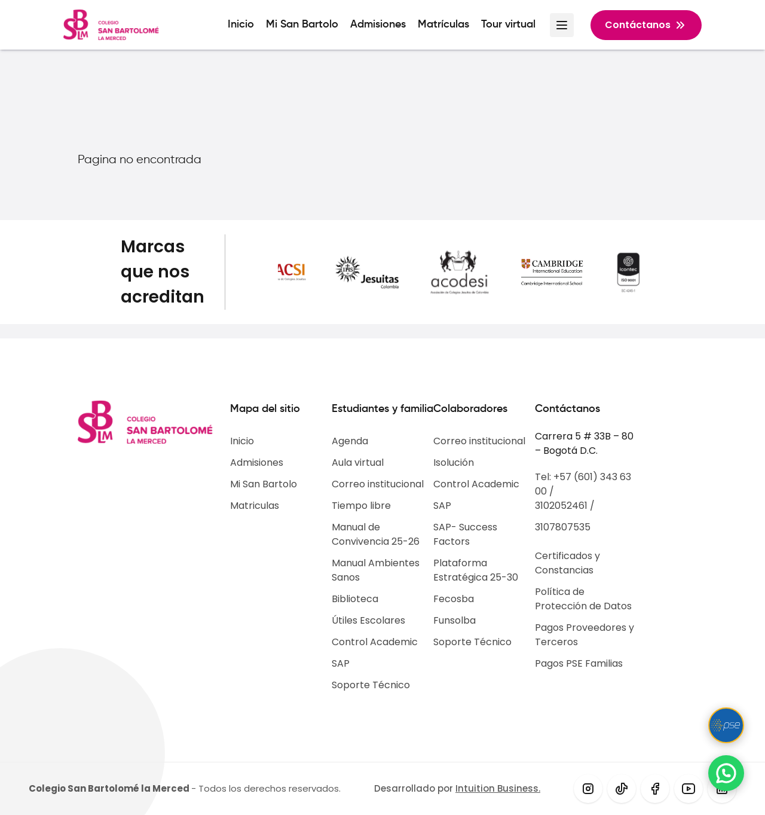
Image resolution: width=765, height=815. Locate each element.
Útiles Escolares (368, 620)
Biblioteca (355, 599)
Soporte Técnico (371, 685)
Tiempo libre (361, 505)
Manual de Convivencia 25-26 (376, 534)
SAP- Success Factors (465, 534)
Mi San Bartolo (302, 24)
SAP (341, 663)
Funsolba (454, 620)
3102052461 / (565, 505)
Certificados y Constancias (567, 563)
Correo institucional (378, 484)
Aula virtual (358, 462)
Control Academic (375, 642)
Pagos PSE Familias (579, 663)
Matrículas (443, 24)
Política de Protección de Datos (583, 599)
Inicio (241, 24)
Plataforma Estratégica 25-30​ (475, 570)
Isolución (453, 462)
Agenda (350, 441)
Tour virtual (508, 24)
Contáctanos (646, 25)
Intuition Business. (497, 788)
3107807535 (562, 527)
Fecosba (453, 599)
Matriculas (254, 505)
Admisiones (378, 24)
